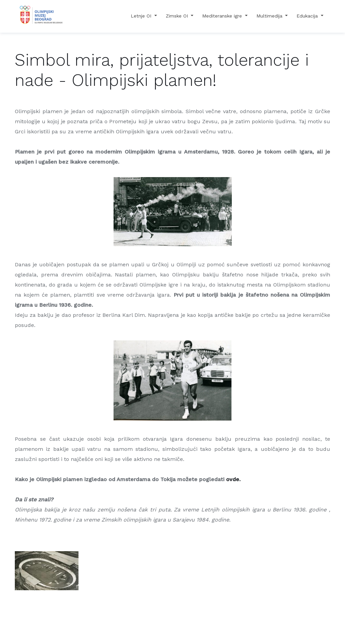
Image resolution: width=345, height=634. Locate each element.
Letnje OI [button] (142, 16)
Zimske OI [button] (178, 16)
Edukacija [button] (307, 16)
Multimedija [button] (270, 16)
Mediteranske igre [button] (223, 16)
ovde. (233, 479)
